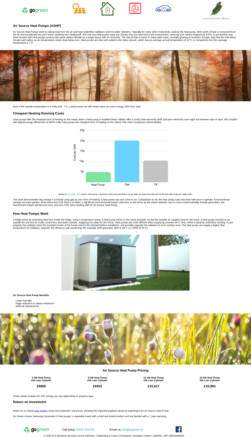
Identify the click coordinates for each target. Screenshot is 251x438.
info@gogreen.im (132, 429)
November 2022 (74, 194)
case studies (41, 410)
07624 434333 (85, 429)
